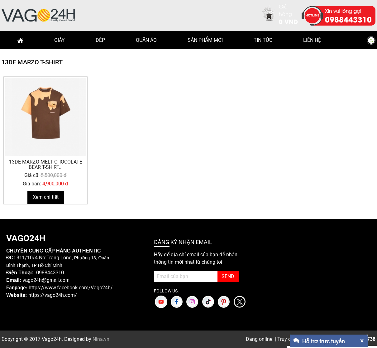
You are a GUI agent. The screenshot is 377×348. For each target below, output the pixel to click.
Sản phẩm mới (205, 40)
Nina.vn (101, 339)
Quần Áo (146, 40)
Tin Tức (263, 40)
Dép (100, 40)
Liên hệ (312, 40)
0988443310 (348, 19)
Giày (59, 40)
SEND (228, 276)
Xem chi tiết (46, 197)
